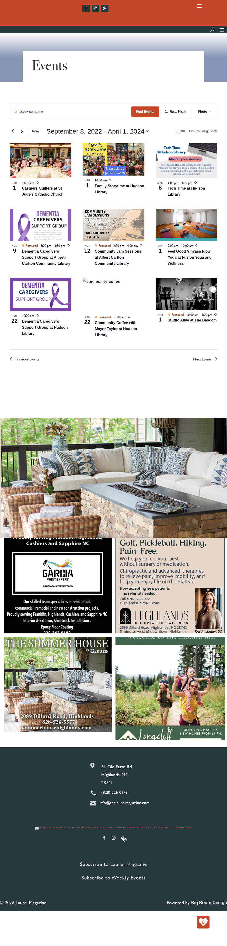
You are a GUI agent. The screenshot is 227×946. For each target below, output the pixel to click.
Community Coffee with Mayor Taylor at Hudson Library (116, 344)
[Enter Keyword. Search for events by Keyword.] (71, 111)
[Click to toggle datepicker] (97, 146)
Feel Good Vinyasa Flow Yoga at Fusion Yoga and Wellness (190, 273)
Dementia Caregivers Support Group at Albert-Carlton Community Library (46, 273)
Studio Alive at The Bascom (192, 336)
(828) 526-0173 (114, 808)
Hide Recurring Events (203, 146)
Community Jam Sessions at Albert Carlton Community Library (118, 273)
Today (35, 146)
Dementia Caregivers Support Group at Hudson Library (45, 343)
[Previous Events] (12, 146)
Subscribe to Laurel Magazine (113, 879)
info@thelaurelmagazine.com (124, 818)
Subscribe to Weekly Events (114, 893)
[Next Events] (21, 146)
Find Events (146, 111)
